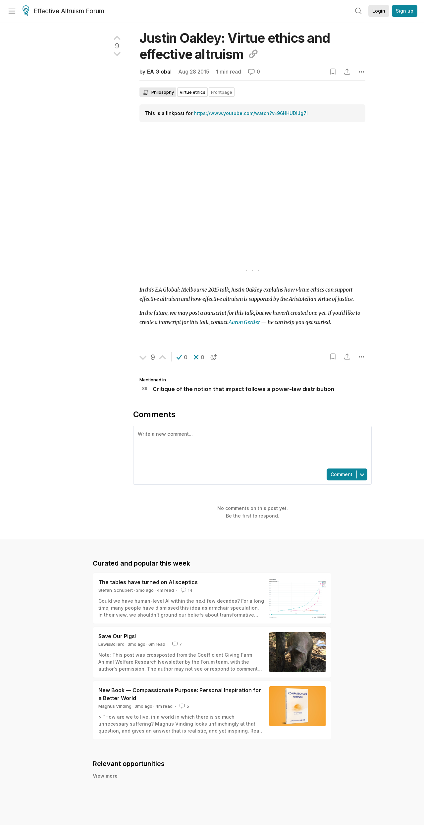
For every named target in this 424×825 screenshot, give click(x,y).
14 (186, 590)
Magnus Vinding (115, 706)
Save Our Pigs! (117, 636)
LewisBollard (111, 644)
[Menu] (12, 11)
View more (105, 776)
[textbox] (251, 446)
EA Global (159, 72)
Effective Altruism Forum (63, 11)
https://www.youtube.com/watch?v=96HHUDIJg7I (251, 113)
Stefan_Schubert (115, 590)
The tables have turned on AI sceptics (148, 582)
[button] (182, 357)
